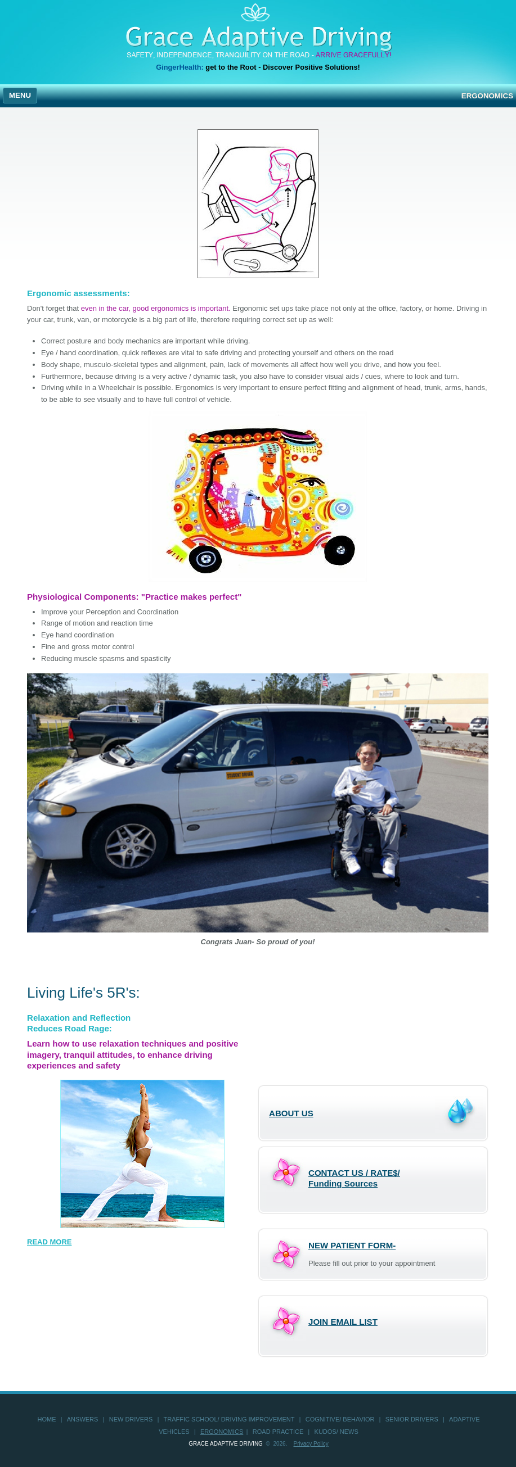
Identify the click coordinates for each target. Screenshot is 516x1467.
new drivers (131, 1419)
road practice (278, 1431)
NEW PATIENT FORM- (352, 1245)
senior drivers (411, 1419)
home (47, 1419)
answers (82, 1419)
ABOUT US (291, 1113)
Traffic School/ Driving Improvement (229, 1419)
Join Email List (343, 1321)
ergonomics (221, 1431)
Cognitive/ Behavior (340, 1419)
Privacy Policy (311, 1444)
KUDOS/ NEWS (336, 1431)
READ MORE (49, 1242)
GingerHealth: (180, 67)
